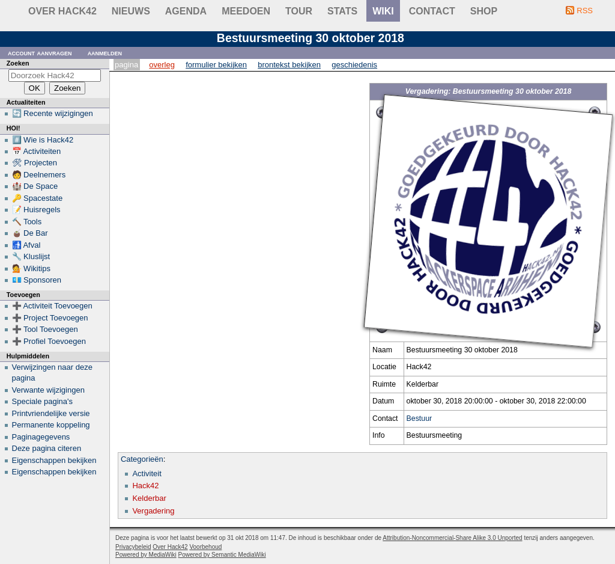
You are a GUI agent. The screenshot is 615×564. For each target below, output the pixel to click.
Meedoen (246, 11)
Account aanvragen (40, 52)
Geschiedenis (354, 64)
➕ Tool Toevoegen (45, 329)
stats (342, 11)
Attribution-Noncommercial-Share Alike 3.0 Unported (452, 538)
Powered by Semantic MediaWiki (222, 554)
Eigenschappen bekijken (54, 460)
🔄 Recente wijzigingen (52, 113)
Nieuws (131, 11)
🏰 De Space (35, 186)
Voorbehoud (205, 547)
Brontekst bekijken (289, 64)
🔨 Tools (27, 221)
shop (483, 11)
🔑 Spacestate (37, 198)
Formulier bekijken (216, 64)
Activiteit (146, 473)
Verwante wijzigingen (48, 389)
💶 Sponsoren (37, 279)
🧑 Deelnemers (39, 174)
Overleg (162, 64)
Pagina (126, 64)
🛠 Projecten (35, 162)
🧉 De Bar (30, 233)
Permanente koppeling (51, 424)
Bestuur (419, 418)
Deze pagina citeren (47, 448)
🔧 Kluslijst (31, 256)
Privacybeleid (133, 547)
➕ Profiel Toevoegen (49, 341)
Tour (298, 11)
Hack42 (145, 485)
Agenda (186, 11)
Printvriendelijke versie (51, 413)
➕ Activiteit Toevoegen (52, 305)
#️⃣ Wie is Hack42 (43, 139)
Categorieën (142, 459)
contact (432, 11)
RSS (585, 10)
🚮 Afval (26, 245)
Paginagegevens (41, 436)
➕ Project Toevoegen (50, 317)
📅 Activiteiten (36, 151)
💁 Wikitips (31, 268)
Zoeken (18, 63)
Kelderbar (149, 498)
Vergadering (153, 510)
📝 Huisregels (36, 209)
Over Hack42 (62, 11)
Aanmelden (105, 52)
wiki (383, 11)
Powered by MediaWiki (146, 554)
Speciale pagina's (42, 401)
